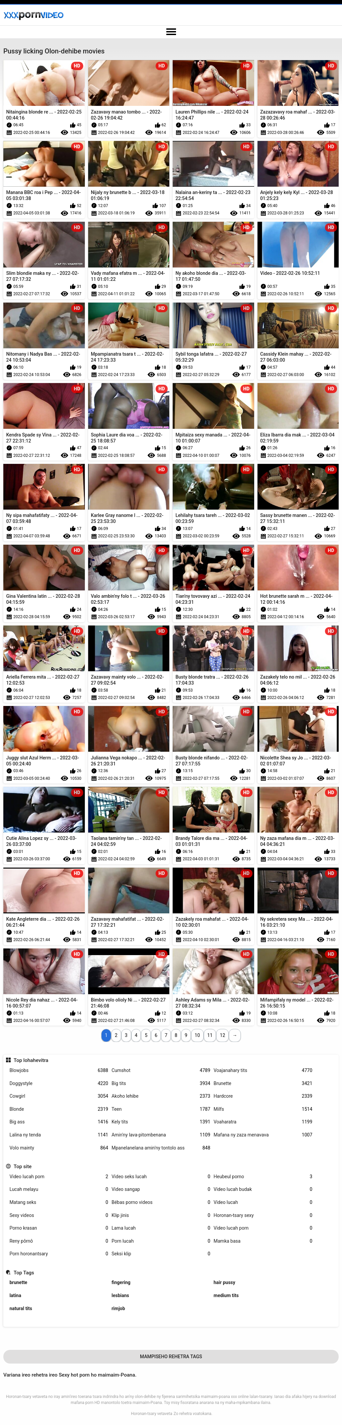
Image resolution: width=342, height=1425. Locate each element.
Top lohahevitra (31, 1060)
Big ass (58, 1122)
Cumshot (161, 1070)
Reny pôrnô (58, 1241)
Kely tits (161, 1122)
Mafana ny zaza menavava (263, 1135)
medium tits (226, 1295)
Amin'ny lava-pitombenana (161, 1135)
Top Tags (24, 1273)
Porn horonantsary (58, 1254)
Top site (23, 1167)
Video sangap (161, 1189)
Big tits (161, 1083)
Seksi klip (161, 1254)
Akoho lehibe (161, 1096)
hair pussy (224, 1282)
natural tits (20, 1308)
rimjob (118, 1308)
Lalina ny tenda (58, 1135)
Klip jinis (161, 1215)
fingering (121, 1282)
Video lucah (263, 1202)
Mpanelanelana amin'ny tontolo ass (161, 1148)
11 (210, 1035)
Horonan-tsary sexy (263, 1215)
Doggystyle (58, 1083)
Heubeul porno (263, 1177)
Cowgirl (58, 1096)
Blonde (58, 1109)
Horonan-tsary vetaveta (151, 1413)
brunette (18, 1282)
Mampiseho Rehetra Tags (171, 1356)
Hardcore (263, 1096)
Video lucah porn (58, 1177)
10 (197, 1035)
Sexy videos (58, 1215)
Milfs (263, 1109)
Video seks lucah (161, 1177)
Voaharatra (263, 1122)
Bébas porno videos (161, 1202)
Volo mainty (58, 1148)
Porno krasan (58, 1228)
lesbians (120, 1295)
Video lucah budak (263, 1189)
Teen (161, 1109)
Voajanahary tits (263, 1070)
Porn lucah (161, 1241)
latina (15, 1295)
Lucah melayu (58, 1189)
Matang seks (58, 1202)
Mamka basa (263, 1241)
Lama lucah (161, 1228)
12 (222, 1035)
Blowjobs (58, 1070)
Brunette (263, 1083)
